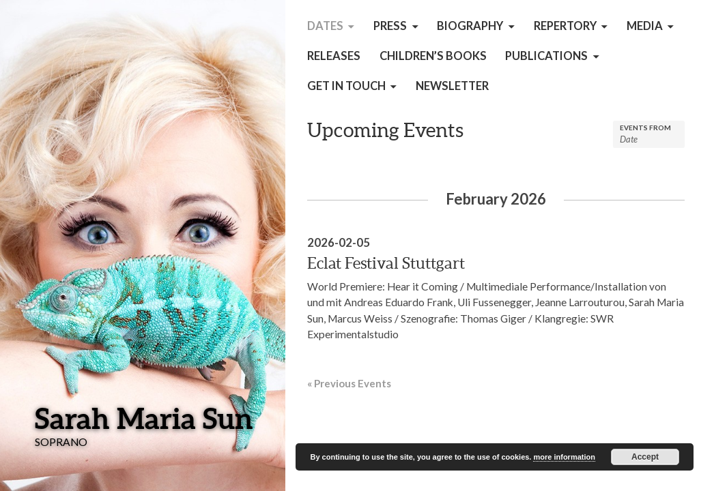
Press (390, 26)
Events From (645, 127)
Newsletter (452, 86)
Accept (645, 457)
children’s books (433, 56)
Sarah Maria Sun (144, 418)
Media (645, 26)
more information (564, 457)
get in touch (346, 86)
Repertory (565, 26)
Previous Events (349, 383)
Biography (470, 26)
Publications (546, 56)
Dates (325, 26)
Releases (333, 56)
